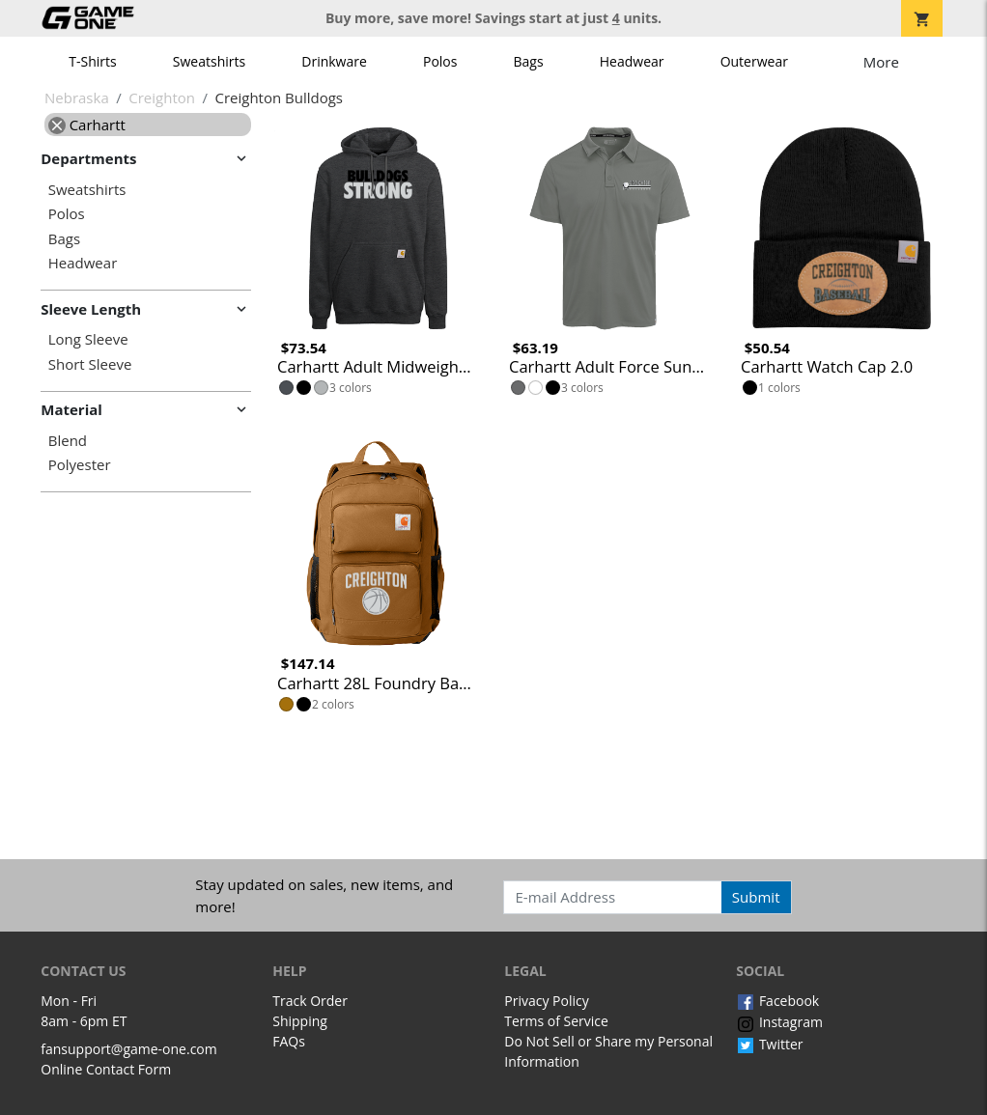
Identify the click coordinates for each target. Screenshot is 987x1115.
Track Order (310, 1000)
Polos (440, 61)
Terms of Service (556, 1021)
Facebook (777, 1000)
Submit (756, 896)
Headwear (632, 61)
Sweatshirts (209, 61)
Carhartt (87, 124)
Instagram (779, 1022)
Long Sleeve (88, 339)
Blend (67, 440)
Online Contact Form (106, 1069)
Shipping (299, 1021)
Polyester (79, 465)
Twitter (769, 1044)
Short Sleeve (90, 364)
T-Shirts (92, 61)
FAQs (288, 1041)
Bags (529, 61)
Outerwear (754, 61)
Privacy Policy (546, 1000)
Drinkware (334, 61)
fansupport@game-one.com (129, 1049)
